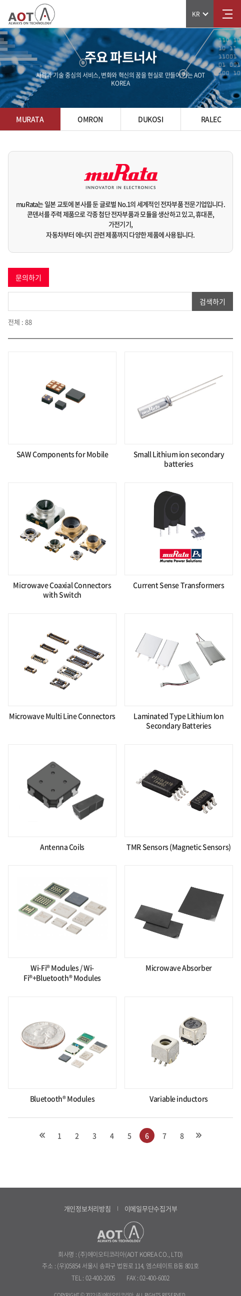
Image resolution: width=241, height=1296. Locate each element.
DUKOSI (150, 119)
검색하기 (213, 301)
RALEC (211, 119)
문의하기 (29, 277)
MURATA (30, 119)
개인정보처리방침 (87, 1208)
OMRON (90, 119)
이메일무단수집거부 (151, 1208)
